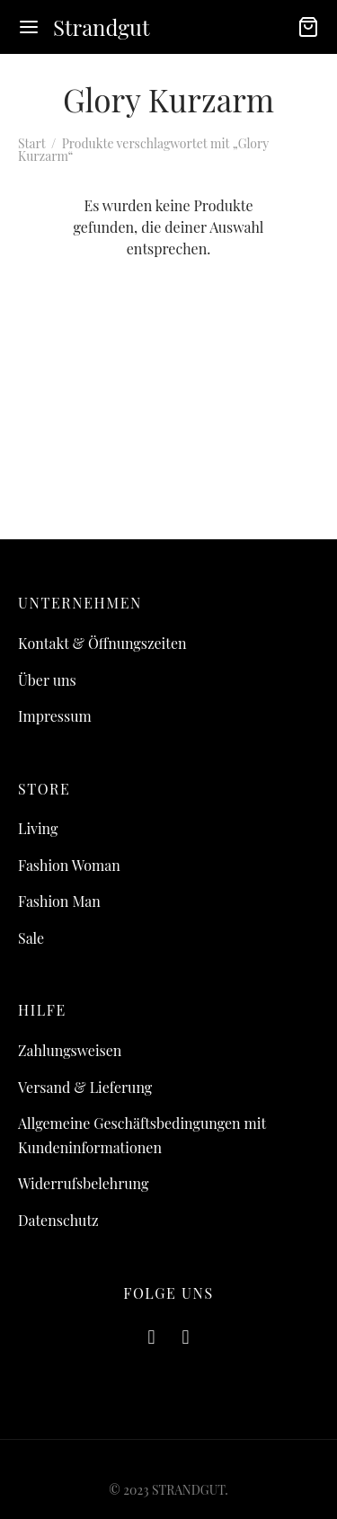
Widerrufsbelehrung (83, 1183)
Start (31, 143)
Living (38, 828)
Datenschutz (58, 1220)
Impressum (55, 715)
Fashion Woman (69, 865)
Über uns (47, 680)
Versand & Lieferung (85, 1087)
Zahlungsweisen (69, 1050)
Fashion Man (59, 901)
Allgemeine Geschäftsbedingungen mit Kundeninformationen (142, 1135)
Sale (31, 937)
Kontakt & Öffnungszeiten (102, 643)
